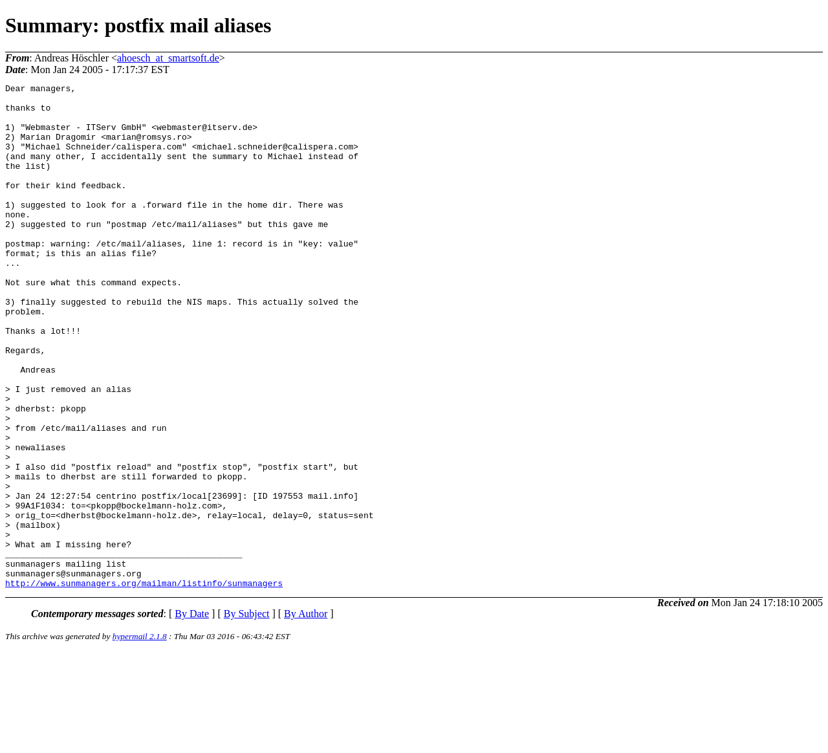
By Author (305, 714)
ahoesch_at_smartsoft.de (168, 57)
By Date (192, 714)
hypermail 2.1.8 (140, 737)
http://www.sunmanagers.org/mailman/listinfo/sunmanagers (144, 684)
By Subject (247, 714)
